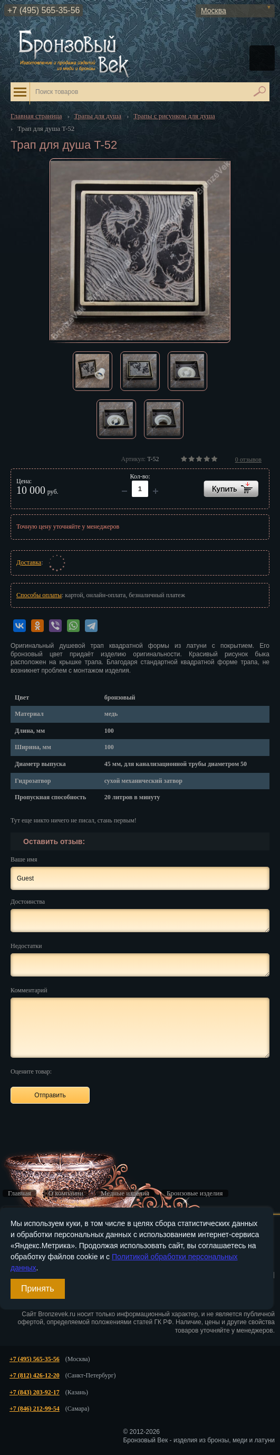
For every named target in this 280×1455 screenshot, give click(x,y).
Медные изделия (125, 1193)
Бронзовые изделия (195, 1193)
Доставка (28, 562)
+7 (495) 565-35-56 (43, 10)
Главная (19, 1193)
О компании (66, 1193)
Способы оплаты (39, 595)
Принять (37, 1288)
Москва (213, 10)
